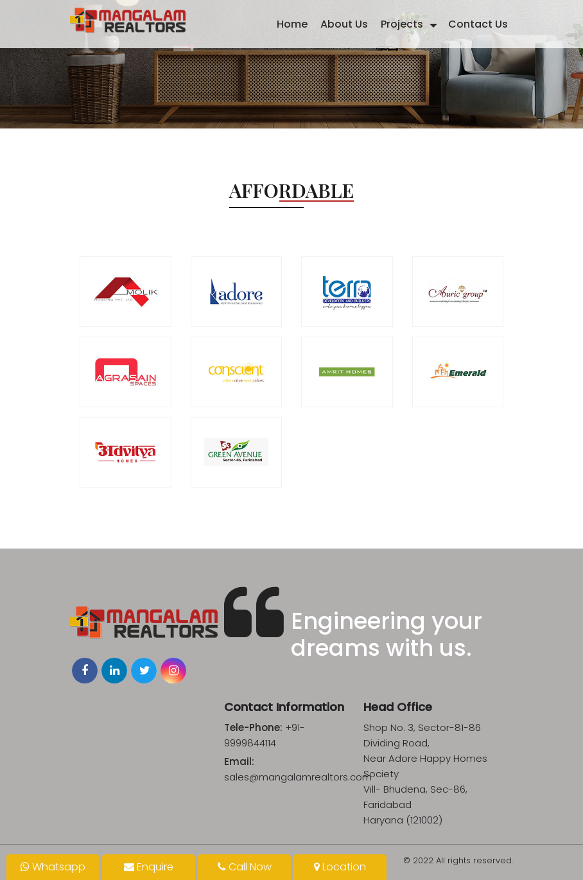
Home (292, 24)
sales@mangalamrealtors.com (298, 777)
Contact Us (478, 24)
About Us (344, 24)
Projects (402, 24)
